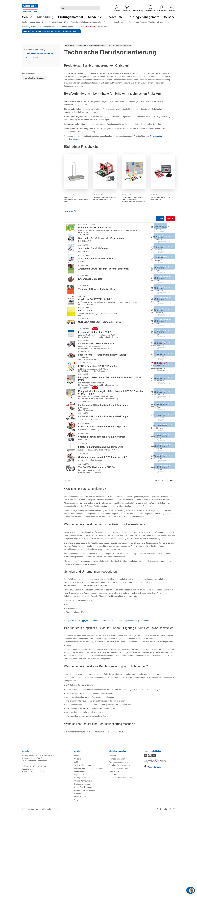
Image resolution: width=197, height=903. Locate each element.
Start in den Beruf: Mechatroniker (95, 272)
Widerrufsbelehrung (82, 855)
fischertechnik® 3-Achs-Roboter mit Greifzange (103, 469)
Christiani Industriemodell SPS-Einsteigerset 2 (102, 541)
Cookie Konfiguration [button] (83, 870)
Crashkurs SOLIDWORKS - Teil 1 (95, 328)
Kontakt (77, 883)
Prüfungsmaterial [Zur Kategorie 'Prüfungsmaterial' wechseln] (70, 17)
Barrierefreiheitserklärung (84, 880)
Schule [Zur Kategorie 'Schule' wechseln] (27, 17)
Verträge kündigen (82, 867)
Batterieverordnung (82, 874)
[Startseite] (69, 45)
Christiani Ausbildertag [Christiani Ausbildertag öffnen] (118, 858)
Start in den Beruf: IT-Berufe (93, 258)
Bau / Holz (108, 22)
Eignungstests (32, 57)
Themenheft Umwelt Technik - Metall (97, 314)
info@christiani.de (36, 861)
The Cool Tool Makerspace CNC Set (96, 555)
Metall (66, 22)
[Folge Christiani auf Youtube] (165, 899)
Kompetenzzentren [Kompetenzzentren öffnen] (117, 848)
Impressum (79, 864)
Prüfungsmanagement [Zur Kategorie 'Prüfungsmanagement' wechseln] (143, 17)
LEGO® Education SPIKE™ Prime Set (97, 419)
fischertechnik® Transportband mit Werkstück (102, 403)
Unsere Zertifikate (153, 857)
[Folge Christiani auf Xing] (170, 899)
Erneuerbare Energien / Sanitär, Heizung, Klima (149, 22)
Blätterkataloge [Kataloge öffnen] (138, 8)
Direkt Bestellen (81, 886)
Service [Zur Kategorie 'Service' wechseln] (169, 17)
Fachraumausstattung (31, 22)
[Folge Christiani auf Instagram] (174, 899)
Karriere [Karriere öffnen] (172, 8)
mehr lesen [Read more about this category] (69, 211)
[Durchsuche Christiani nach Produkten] (83, 8)
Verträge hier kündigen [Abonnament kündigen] (34, 78)
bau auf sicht (85, 344)
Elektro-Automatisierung (52, 22)
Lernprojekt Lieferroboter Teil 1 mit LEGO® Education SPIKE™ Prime (133, 199)
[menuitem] (32, 22)
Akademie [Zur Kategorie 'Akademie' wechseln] (95, 17)
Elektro (58, 31)
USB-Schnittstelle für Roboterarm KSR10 (99, 359)
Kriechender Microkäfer (90, 300)
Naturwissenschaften (46, 26)
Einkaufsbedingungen (83, 877)
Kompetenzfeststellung (85, 26)
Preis (160, 219)
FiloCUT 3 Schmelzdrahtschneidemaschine (76, 199)
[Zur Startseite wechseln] (30, 5)
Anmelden (117, 8)
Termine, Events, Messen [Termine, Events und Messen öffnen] (119, 855)
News (76, 845)
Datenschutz (79, 861)
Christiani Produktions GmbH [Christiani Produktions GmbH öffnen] (121, 867)
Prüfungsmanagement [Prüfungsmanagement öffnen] (118, 852)
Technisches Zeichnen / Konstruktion (86, 22)
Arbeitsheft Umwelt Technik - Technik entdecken (103, 286)
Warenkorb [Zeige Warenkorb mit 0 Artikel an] (127, 8)
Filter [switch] (169, 219)
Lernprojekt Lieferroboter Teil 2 (94, 373)
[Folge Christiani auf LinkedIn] (161, 899)
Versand (77, 848)
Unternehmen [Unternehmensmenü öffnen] (162, 8)
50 (171, 570)
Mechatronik (74, 31)
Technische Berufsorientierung (40, 53)
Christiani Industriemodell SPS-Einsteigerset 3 (104, 198)
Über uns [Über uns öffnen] (113, 864)
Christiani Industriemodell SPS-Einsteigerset (101, 513)
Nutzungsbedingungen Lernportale (88, 858)
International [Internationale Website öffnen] (150, 8)
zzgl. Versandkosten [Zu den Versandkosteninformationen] (159, 850)
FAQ (76, 889)
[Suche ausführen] (63, 8)
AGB (76, 852)
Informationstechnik (65, 26)
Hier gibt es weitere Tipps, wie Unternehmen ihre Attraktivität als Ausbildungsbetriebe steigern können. (106, 710)
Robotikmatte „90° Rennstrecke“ (95, 229)
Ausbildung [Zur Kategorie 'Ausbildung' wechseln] (45, 17)
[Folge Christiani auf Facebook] (157, 899)
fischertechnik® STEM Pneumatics (160, 198)
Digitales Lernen (103, 26)
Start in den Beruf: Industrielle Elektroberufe (101, 244)
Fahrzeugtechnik (29, 26)
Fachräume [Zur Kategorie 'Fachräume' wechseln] (115, 17)
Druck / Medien (120, 22)
